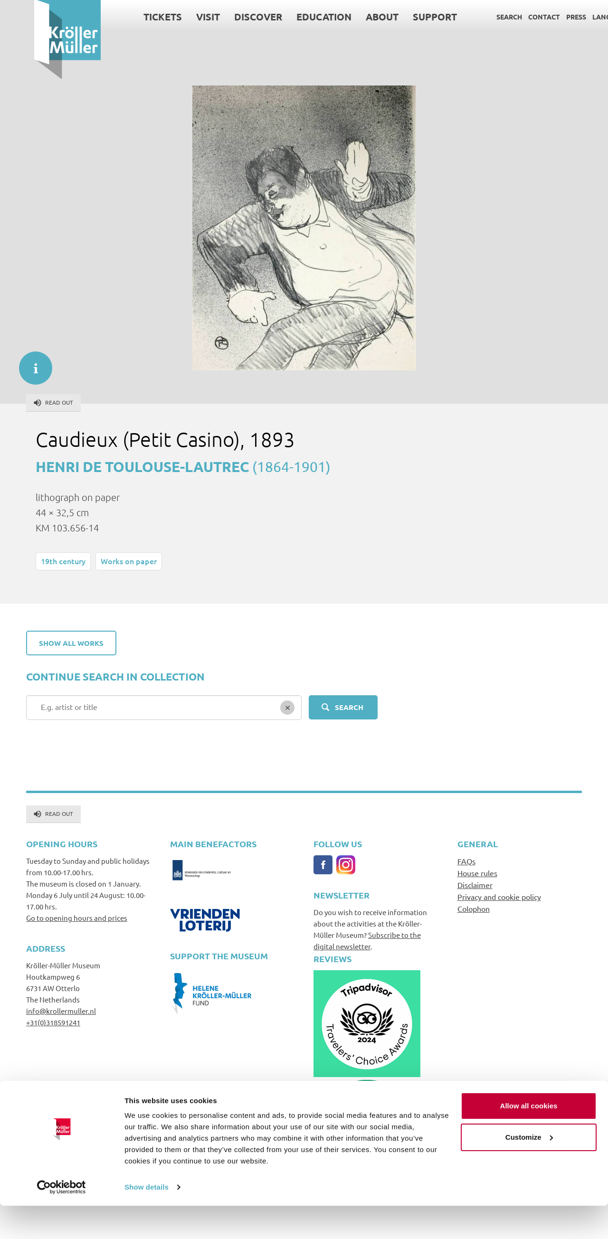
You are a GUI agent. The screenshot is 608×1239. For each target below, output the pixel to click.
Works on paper (129, 561)
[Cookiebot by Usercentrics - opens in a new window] (61, 1220)
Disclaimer (475, 884)
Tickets (128, 16)
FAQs (466, 861)
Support (401, 16)
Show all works (71, 643)
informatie (31, 363)
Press (542, 16)
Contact (510, 16)
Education (289, 16)
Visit (174, 16)
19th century (63, 561)
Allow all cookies (529, 1139)
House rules (477, 873)
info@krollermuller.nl (61, 1010)
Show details (146, 1220)
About (348, 16)
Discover (224, 16)
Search (475, 16)
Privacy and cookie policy (499, 896)
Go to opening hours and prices (76, 917)
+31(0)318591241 (53, 1022)
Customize (529, 1170)
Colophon (473, 908)
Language (576, 16)
